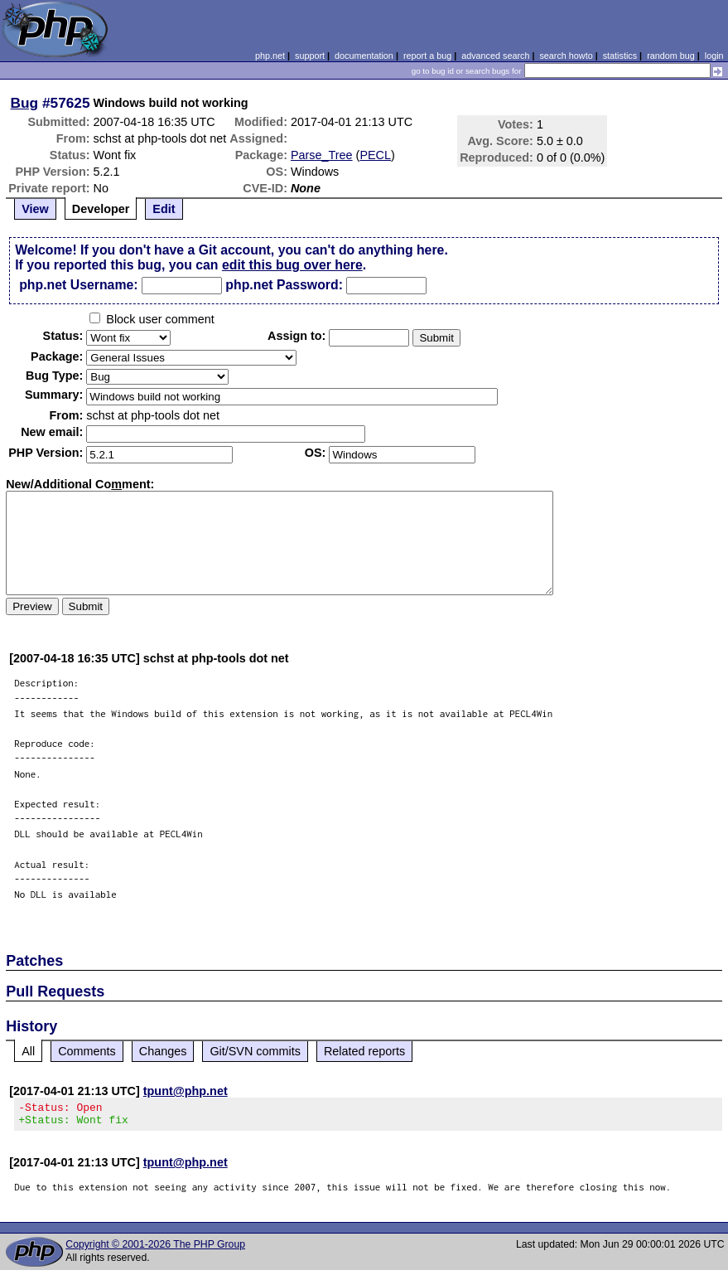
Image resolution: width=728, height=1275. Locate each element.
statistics (620, 56)
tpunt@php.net (185, 1091)
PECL (375, 155)
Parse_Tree (322, 155)
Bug (25, 103)
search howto (565, 56)
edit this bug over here (292, 265)
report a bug (427, 56)
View (35, 209)
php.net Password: (284, 285)
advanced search (495, 56)
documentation (364, 56)
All (28, 1051)
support (310, 56)
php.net (270, 56)
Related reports (364, 1051)
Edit (163, 209)
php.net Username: (78, 285)
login (714, 56)
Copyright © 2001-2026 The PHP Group (155, 1249)
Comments (87, 1051)
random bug (671, 56)
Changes (163, 1051)
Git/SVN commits (255, 1051)
